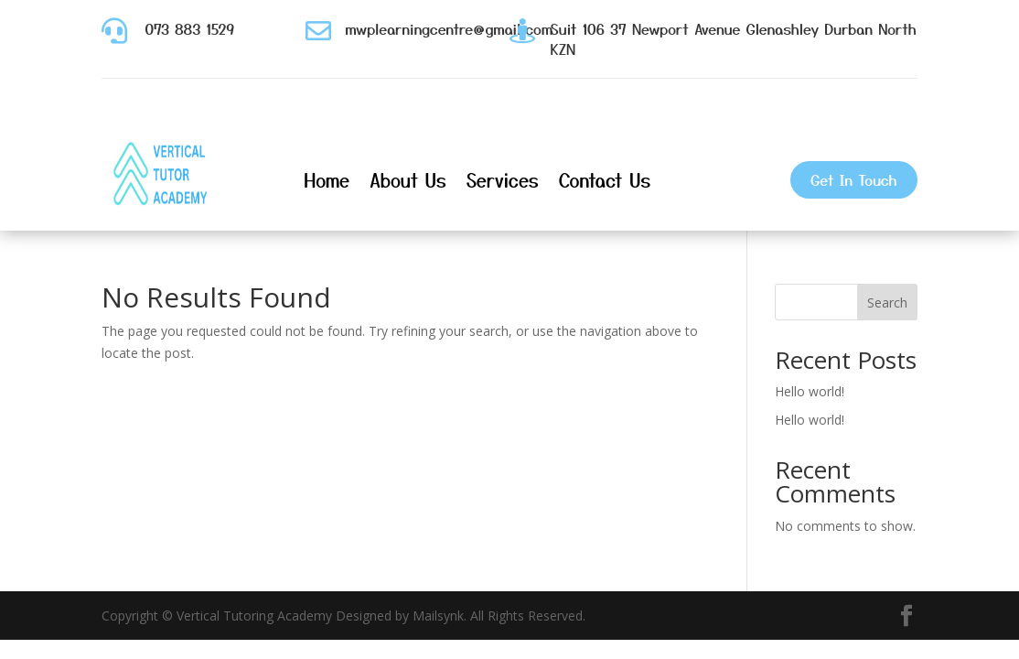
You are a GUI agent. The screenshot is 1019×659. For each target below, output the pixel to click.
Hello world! (809, 391)
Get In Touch (853, 179)
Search (887, 302)
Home (326, 180)
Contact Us (604, 180)
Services (503, 180)
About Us (408, 180)
